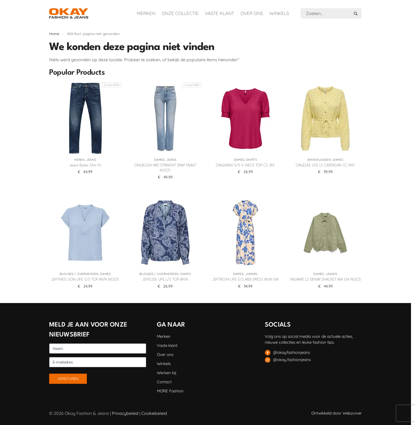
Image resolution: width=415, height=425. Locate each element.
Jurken (251, 274)
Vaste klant (219, 13)
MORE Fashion (170, 390)
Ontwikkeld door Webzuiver (336, 413)
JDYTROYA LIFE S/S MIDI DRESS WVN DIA (245, 279)
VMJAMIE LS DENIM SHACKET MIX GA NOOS (325, 279)
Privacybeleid (125, 413)
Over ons (252, 13)
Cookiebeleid (154, 413)
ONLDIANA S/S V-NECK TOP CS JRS (245, 165)
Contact (164, 381)
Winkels (279, 13)
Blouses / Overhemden (79, 274)
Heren (79, 160)
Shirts (251, 160)
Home (54, 33)
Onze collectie (180, 13)
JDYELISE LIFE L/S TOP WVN (165, 279)
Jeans (91, 160)
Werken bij (166, 372)
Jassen (331, 274)
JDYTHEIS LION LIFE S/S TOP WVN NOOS (85, 279)
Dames (159, 160)
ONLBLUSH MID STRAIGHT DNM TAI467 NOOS (165, 168)
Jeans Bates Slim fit (85, 165)
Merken (146, 13)
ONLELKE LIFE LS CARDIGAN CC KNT (325, 165)
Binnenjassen (319, 160)
